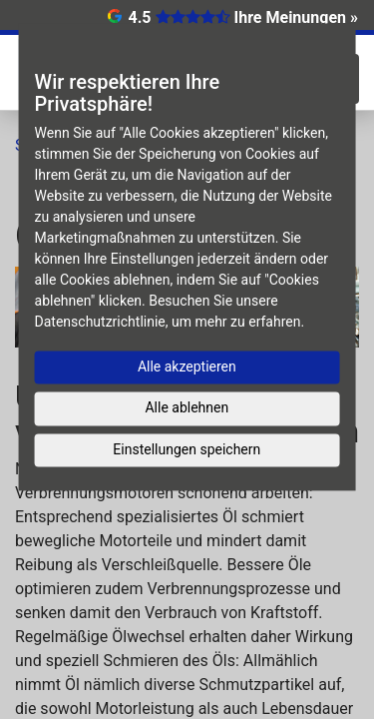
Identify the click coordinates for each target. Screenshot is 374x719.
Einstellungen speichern (186, 449)
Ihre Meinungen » (296, 17)
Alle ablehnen (186, 407)
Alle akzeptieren (187, 366)
